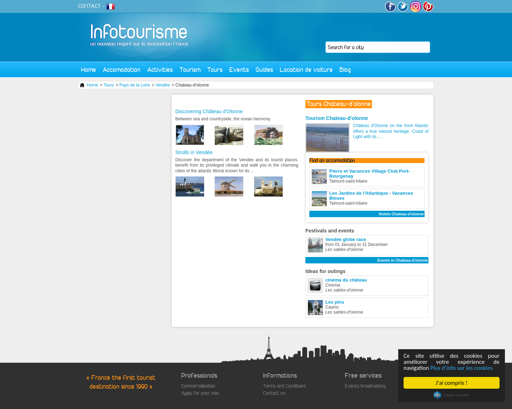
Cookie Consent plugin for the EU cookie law (451, 395)
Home (88, 69)
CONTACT (89, 6)
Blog (345, 69)
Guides (264, 69)
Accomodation (121, 69)
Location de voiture (306, 69)
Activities (160, 69)
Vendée (162, 85)
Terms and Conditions (284, 386)
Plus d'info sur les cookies (462, 368)
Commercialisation (198, 386)
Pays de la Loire (134, 85)
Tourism (190, 69)
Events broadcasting (365, 386)
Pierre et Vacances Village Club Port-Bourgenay (369, 173)
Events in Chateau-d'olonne (402, 260)
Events (239, 69)
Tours (215, 69)
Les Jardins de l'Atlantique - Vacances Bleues (371, 195)
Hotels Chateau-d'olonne (401, 214)
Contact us (274, 393)
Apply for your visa (200, 393)
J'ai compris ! (452, 383)
